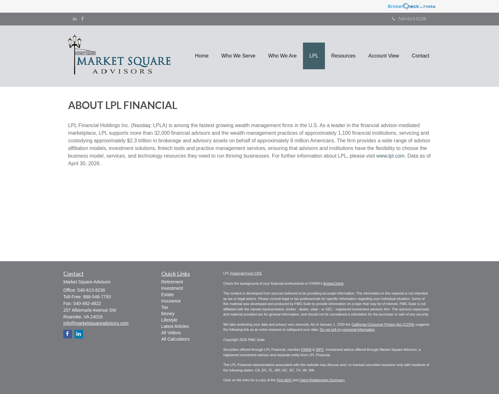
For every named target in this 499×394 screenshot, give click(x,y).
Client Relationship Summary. (322, 380)
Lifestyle (169, 320)
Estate (167, 294)
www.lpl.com (390, 156)
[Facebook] (82, 19)
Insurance (171, 300)
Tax (164, 307)
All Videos (171, 332)
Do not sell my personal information (347, 329)
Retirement (172, 281)
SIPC (320, 349)
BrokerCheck (333, 283)
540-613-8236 (409, 18)
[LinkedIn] (75, 19)
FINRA (306, 349)
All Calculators (175, 339)
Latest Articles (175, 326)
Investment (172, 288)
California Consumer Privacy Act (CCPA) (383, 324)
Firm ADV (284, 380)
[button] (238, 56)
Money (168, 313)
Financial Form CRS (246, 273)
